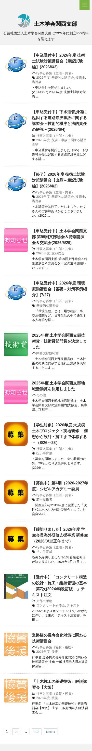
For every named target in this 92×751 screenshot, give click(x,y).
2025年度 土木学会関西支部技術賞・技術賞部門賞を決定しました (59, 341)
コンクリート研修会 (50, 605)
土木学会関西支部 (46, 24)
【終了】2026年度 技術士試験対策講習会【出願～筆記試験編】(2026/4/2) (58, 180)
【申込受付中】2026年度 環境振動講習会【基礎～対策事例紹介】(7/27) (59, 289)
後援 (55, 651)
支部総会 (58, 253)
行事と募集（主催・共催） (55, 73)
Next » (50, 732)
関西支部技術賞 (47, 353)
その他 (41, 395)
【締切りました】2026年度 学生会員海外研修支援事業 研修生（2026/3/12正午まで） (60, 535)
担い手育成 (44, 453)
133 (36, 732)
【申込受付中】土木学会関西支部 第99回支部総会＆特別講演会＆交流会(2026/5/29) (59, 237)
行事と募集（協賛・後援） (55, 647)
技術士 (80, 77)
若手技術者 (44, 499)
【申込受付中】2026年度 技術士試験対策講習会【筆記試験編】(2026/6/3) (58, 61)
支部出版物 (44, 601)
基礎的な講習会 (63, 77)
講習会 (36, 82)
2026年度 (43, 77)
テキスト (73, 605)
